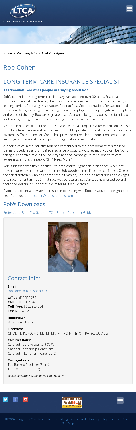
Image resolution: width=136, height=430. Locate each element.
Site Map (68, 423)
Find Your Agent (53, 53)
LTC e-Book (55, 212)
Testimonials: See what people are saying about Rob (45, 90)
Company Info (27, 53)
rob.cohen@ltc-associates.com (50, 195)
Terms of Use (120, 419)
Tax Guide (37, 212)
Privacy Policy (98, 419)
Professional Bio (15, 212)
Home (7, 53)
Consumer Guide (79, 212)
